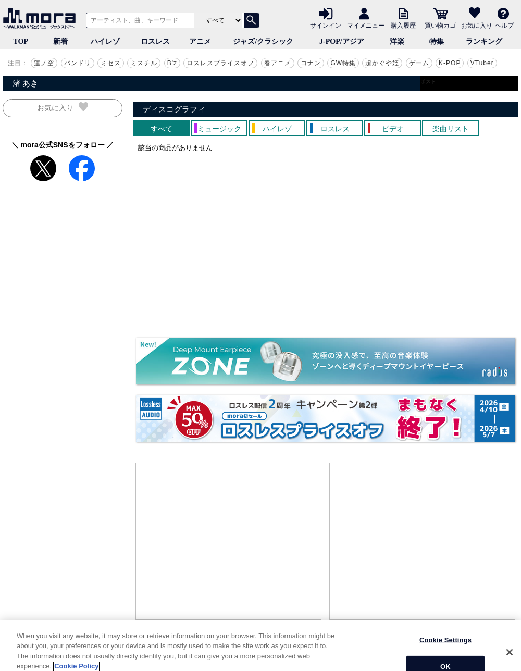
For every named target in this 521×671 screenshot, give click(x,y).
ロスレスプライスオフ (220, 63)
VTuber (482, 63)
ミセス (111, 63)
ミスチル (143, 63)
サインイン (325, 25)
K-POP (450, 63)
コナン (311, 63)
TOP (20, 41)
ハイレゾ (105, 41)
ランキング (484, 41)
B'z (172, 63)
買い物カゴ (440, 25)
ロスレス (155, 41)
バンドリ (77, 63)
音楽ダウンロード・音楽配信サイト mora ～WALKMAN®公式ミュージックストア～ (42, 18)
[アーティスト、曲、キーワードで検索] (138, 20)
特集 (436, 41)
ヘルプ (504, 25)
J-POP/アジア (341, 41)
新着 (60, 41)
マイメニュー (365, 25)
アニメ (200, 41)
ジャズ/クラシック (263, 41)
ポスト (428, 81)
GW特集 (343, 63)
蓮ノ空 (44, 63)
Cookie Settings (445, 657)
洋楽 (397, 41)
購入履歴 (403, 25)
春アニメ (277, 63)
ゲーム (419, 63)
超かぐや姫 (382, 63)
